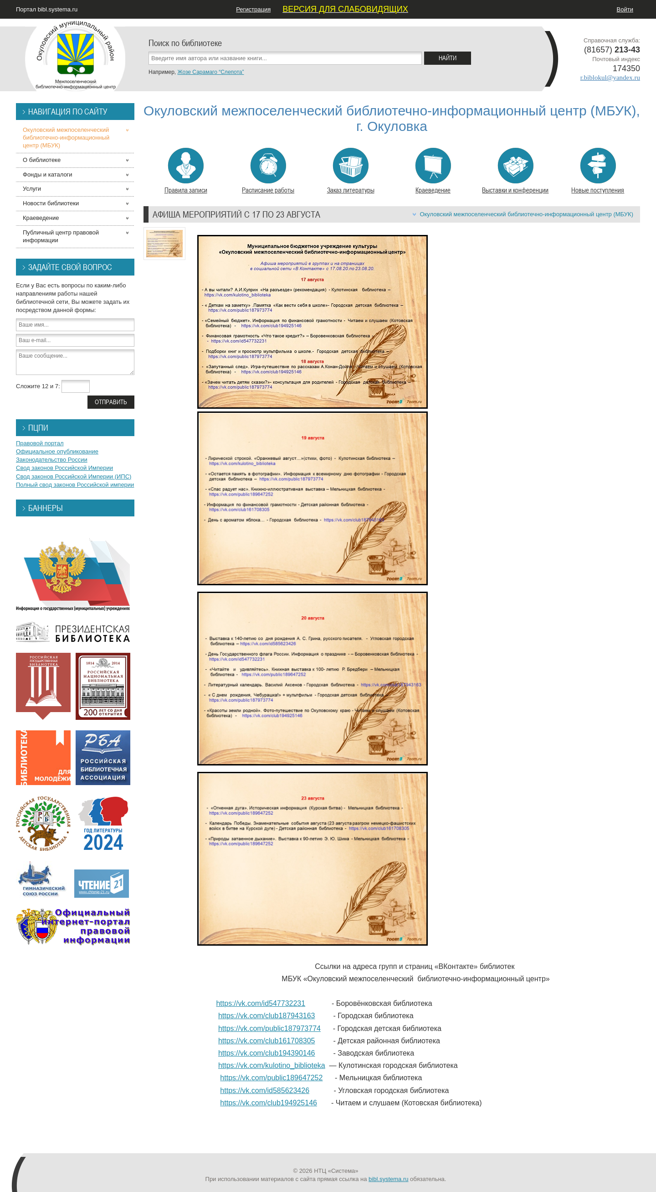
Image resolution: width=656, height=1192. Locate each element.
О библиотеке (42, 159)
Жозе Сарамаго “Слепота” (210, 72)
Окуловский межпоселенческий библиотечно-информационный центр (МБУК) (526, 214)
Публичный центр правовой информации (61, 236)
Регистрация (253, 9)
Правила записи (185, 171)
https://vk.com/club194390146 (266, 1053)
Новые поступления (597, 171)
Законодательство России (51, 459)
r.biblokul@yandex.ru (610, 77)
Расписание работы (268, 171)
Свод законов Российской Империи (64, 467)
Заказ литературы (350, 171)
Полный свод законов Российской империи (75, 484)
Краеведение (433, 171)
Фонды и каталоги (47, 174)
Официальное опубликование (57, 451)
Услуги (32, 188)
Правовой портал (40, 443)
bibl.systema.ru (388, 1179)
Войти (625, 9)
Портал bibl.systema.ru (46, 9)
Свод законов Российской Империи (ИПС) (73, 476)
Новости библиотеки (51, 203)
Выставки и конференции (515, 171)
